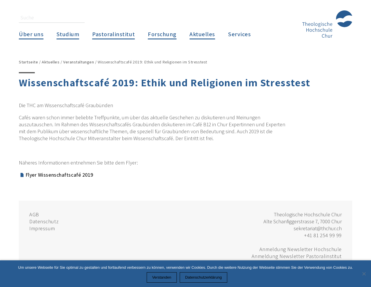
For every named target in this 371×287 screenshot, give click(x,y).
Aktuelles (202, 34)
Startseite (28, 62)
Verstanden (161, 277)
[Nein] (364, 274)
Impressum (42, 228)
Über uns (31, 34)
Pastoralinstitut (113, 34)
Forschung (162, 34)
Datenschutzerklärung (203, 277)
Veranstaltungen (78, 62)
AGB (34, 214)
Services (239, 34)
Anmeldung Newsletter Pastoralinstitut (297, 256)
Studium (68, 34)
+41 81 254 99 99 (323, 235)
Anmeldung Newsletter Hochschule (300, 249)
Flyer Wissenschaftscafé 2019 (59, 174)
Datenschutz (44, 221)
